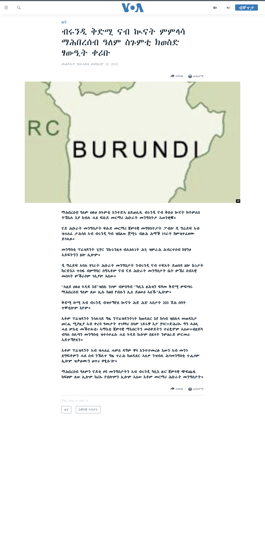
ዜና (64, 22)
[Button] (176, 76)
